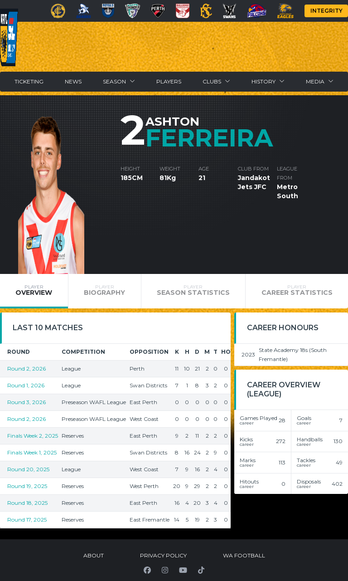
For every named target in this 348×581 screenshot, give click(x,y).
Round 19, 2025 (27, 486)
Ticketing (29, 81)
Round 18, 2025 (27, 502)
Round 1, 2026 (25, 385)
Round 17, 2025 (27, 519)
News (73, 81)
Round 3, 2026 (26, 402)
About (93, 555)
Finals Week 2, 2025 (32, 435)
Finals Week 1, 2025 (32, 452)
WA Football (244, 555)
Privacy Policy (163, 555)
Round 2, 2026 (26, 368)
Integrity (326, 10)
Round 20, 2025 (28, 469)
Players (168, 81)
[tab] (34, 291)
